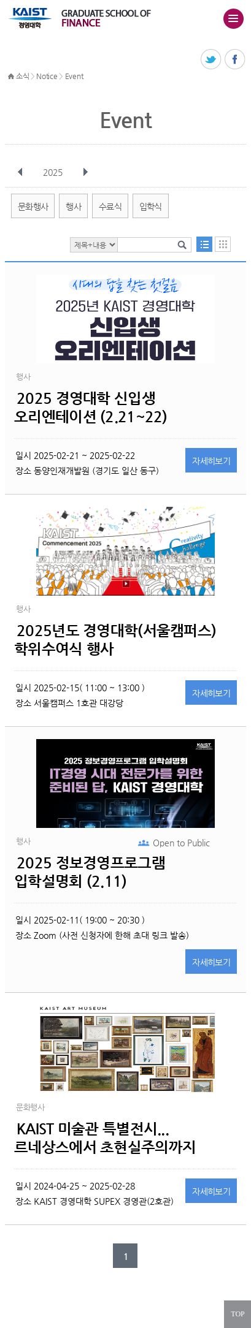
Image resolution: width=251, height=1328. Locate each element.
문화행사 (33, 206)
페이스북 (235, 59)
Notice (46, 76)
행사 (73, 206)
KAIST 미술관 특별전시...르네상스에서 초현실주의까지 (105, 1138)
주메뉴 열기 (233, 18)
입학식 (150, 206)
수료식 (110, 206)
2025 (54, 172)
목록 (204, 244)
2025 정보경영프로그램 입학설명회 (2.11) (89, 872)
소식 (22, 76)
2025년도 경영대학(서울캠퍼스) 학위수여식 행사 (115, 640)
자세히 (211, 461)
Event (74, 76)
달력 (223, 244)
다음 (85, 172)
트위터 (211, 59)
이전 (20, 172)
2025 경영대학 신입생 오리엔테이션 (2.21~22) (90, 407)
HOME (11, 76)
